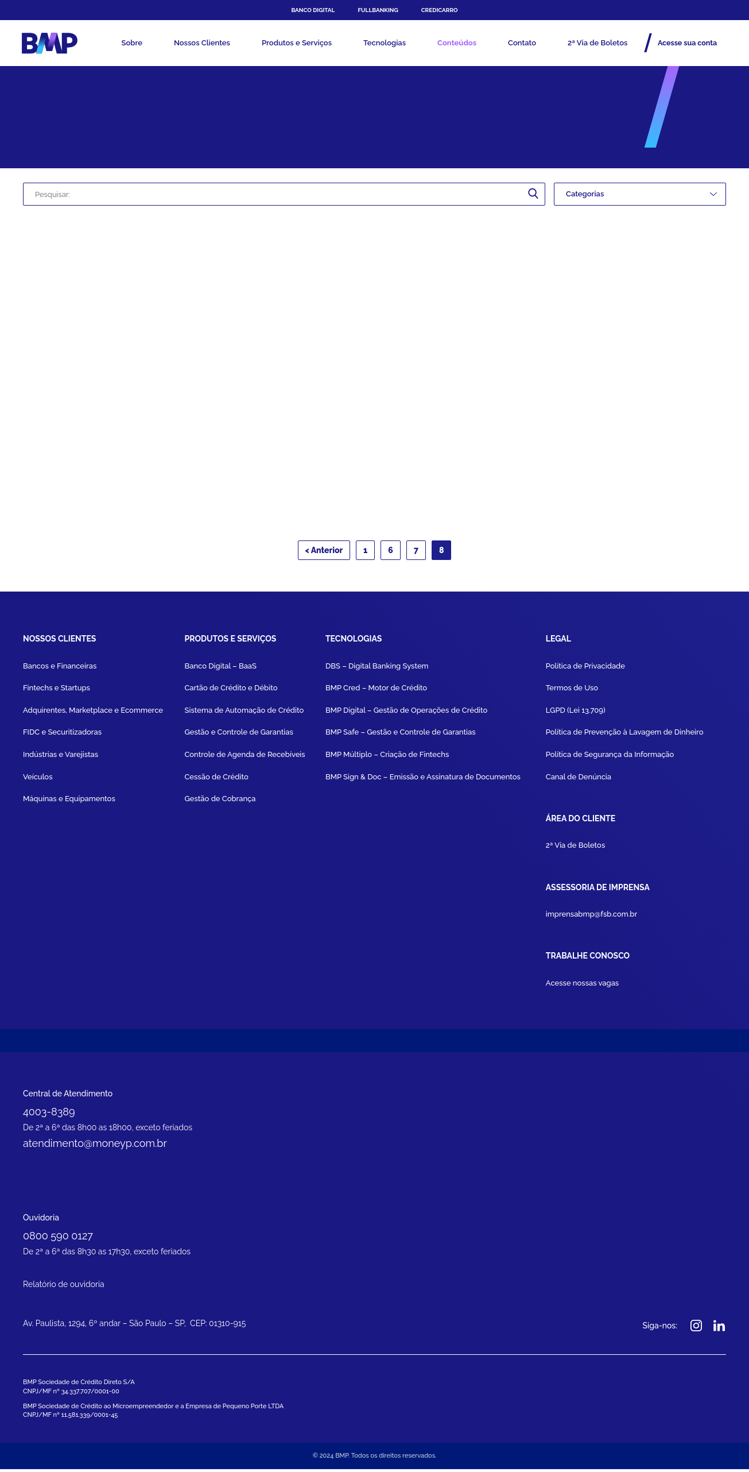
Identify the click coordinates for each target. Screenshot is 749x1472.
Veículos (38, 780)
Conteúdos (456, 42)
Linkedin (719, 1329)
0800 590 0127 (58, 1238)
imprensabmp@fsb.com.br (591, 916)
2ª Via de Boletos (597, 42)
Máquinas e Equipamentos (69, 802)
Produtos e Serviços (297, 42)
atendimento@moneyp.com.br (95, 1145)
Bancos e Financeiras (59, 669)
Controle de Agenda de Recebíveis (244, 758)
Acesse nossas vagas (582, 984)
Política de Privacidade (585, 669)
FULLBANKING (378, 10)
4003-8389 (49, 1113)
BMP (53, 43)
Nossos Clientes (202, 42)
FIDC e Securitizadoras (62, 736)
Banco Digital (313, 10)
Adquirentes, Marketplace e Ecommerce (93, 713)
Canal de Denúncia (578, 780)
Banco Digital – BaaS (220, 669)
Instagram (696, 1329)
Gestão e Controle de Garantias (238, 736)
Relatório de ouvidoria (63, 1287)
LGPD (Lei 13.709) (576, 713)
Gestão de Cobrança (219, 802)
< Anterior (324, 554)
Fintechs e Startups (56, 691)
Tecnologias (384, 42)
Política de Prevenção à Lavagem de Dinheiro (625, 736)
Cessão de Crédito (216, 780)
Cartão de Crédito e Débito (230, 691)
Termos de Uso (572, 691)
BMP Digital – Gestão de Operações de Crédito (406, 713)
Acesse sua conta (684, 42)
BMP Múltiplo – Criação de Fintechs (387, 758)
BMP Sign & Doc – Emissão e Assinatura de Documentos (423, 780)
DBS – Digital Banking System (377, 669)
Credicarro (439, 10)
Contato (522, 42)
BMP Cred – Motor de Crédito (376, 691)
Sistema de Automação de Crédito (244, 713)
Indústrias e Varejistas (60, 758)
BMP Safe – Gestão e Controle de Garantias (400, 736)
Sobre (131, 42)
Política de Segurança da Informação (610, 758)
